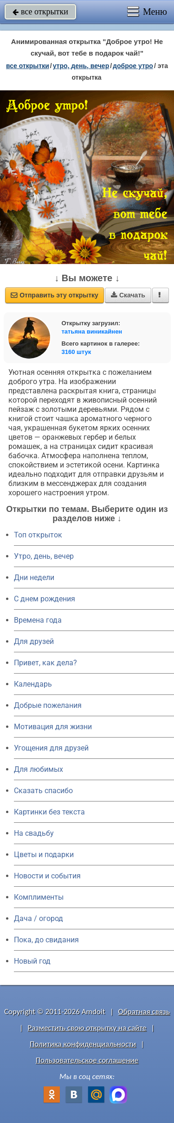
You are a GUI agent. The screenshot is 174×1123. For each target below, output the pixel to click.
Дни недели (34, 577)
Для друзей (34, 641)
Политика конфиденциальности (83, 1044)
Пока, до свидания (46, 939)
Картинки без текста (49, 812)
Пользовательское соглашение (87, 1060)
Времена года (38, 620)
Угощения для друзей (51, 748)
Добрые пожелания (48, 705)
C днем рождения (44, 598)
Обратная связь (144, 1011)
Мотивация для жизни (53, 726)
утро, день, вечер (81, 65)
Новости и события (47, 875)
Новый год (32, 961)
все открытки (40, 11)
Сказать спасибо (43, 790)
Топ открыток (38, 534)
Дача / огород (38, 918)
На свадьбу (34, 833)
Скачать (128, 295)
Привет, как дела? (45, 662)
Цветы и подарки (44, 854)
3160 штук (76, 351)
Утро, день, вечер (44, 556)
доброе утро (133, 65)
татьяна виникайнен (92, 331)
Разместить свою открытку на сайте (87, 1028)
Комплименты (39, 897)
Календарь (33, 684)
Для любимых (38, 769)
